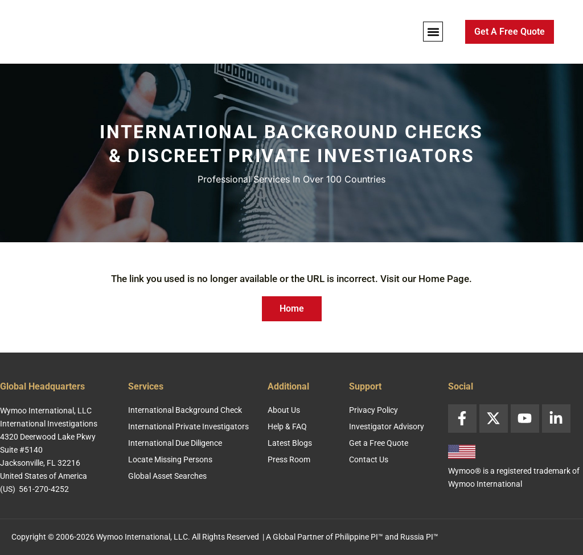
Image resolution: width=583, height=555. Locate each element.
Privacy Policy (373, 410)
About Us (284, 410)
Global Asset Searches (167, 476)
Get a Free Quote (378, 443)
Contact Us (368, 459)
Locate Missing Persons (170, 459)
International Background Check (185, 410)
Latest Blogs (290, 443)
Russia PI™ (419, 536)
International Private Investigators (188, 426)
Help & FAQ (287, 426)
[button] (433, 32)
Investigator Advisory (386, 426)
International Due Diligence (175, 443)
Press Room (289, 459)
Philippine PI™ (359, 536)
